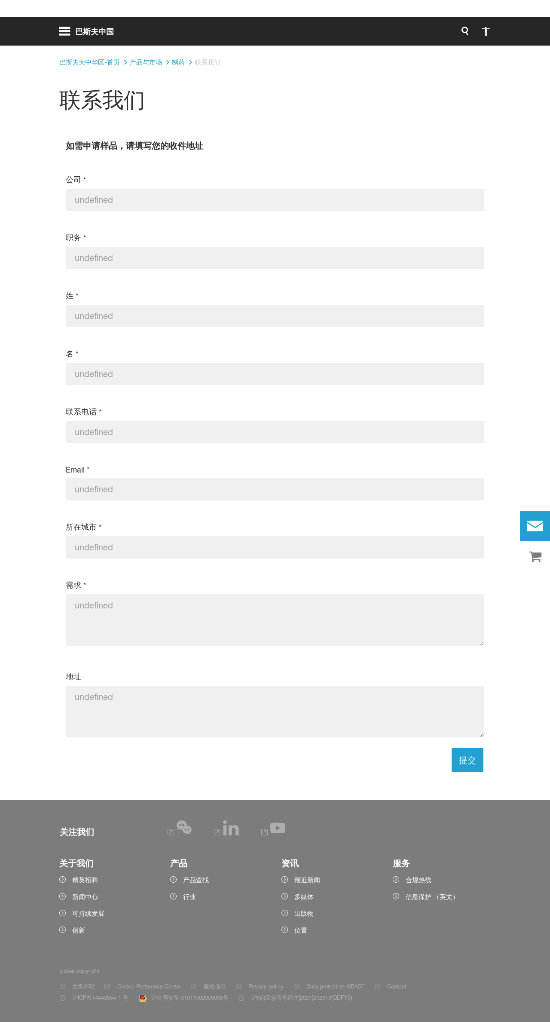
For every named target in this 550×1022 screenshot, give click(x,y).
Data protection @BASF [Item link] (335, 986)
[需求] (275, 620)
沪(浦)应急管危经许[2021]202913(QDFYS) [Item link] (301, 997)
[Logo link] (456, 34)
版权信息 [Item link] (215, 986)
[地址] (275, 711)
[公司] (275, 200)
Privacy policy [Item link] (266, 986)
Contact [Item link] (396, 986)
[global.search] (375, 34)
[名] (275, 374)
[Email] (275, 489)
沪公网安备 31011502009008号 (190, 997)
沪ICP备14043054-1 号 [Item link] (100, 997)
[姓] (275, 316)
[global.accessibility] (395, 34)
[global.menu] (90, 34)
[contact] (535, 526)
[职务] (275, 258)
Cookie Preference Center (149, 986)
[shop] (535, 557)
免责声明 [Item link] (83, 986)
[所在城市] (275, 547)
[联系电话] (275, 432)
